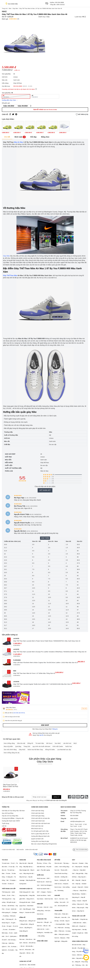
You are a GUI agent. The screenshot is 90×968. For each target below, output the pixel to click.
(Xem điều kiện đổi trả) (19, 712)
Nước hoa (68, 746)
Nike (10, 8)
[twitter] (82, 797)
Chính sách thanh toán (38, 821)
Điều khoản (20, 849)
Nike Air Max (18, 142)
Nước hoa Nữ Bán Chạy (35, 749)
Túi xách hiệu (39, 743)
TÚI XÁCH (5, 860)
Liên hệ (4, 826)
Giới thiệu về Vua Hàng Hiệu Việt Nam (13, 810)
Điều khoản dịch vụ (37, 828)
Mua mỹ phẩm (8, 746)
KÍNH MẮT (40, 903)
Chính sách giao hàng (37, 815)
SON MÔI (57, 895)
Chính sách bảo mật (37, 826)
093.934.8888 (59, 2)
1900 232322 (60, 4)
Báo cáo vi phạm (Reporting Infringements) (44, 844)
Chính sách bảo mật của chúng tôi (56, 800)
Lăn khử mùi (67, 743)
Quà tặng (18, 746)
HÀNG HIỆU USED (42, 941)
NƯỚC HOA (40, 875)
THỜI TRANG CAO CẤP (9, 888)
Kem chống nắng (9, 743)
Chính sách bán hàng (37, 810)
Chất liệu (8, 465)
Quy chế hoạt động (7, 813)
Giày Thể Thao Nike (10, 275)
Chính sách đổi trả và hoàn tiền (40, 818)
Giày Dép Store (11, 707)
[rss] (86, 797)
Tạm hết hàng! (45, 109)
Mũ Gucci (49, 743)
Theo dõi (84, 708)
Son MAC (58, 743)
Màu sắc (8, 459)
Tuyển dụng (5, 823)
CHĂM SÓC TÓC (42, 919)
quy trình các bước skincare (41, 746)
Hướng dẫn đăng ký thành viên (40, 836)
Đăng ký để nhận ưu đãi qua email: (13, 797)
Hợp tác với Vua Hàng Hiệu (10, 815)
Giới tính (8, 457)
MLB (75, 743)
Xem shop (45, 725)
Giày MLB (22, 749)
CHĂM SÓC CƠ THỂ (25, 961)
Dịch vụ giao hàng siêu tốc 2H (40, 833)
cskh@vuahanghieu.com (77, 821)
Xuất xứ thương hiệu (13, 468)
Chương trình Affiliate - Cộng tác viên (13, 818)
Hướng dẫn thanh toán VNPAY (11, 821)
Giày (48, 17)
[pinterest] (78, 797)
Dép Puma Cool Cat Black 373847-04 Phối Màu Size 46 (10, 786)
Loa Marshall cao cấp (64, 749)
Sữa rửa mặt (21, 743)
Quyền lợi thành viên (37, 839)
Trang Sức (27, 746)
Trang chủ (5, 8)
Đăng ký (55, 729)
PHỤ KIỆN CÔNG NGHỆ (44, 860)
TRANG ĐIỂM (58, 910)
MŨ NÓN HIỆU (23, 936)
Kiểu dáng (9, 462)
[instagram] (74, 797)
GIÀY (73, 860)
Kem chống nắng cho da (11, 752)
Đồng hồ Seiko (50, 749)
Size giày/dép (10, 454)
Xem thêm (45, 538)
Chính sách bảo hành (37, 813)
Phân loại (9, 471)
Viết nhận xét (45, 490)
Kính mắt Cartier (58, 746)
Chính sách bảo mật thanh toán (40, 823)
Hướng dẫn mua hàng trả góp (40, 841)
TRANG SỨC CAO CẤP (78, 916)
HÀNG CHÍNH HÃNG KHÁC (80, 941)
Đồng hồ (30, 743)
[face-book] (69, 797)
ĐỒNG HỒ (22, 917)
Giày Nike (15, 8)
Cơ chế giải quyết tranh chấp (39, 831)
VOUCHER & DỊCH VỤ (25, 888)
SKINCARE (22, 860)
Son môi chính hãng (10, 749)
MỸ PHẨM (57, 860)
